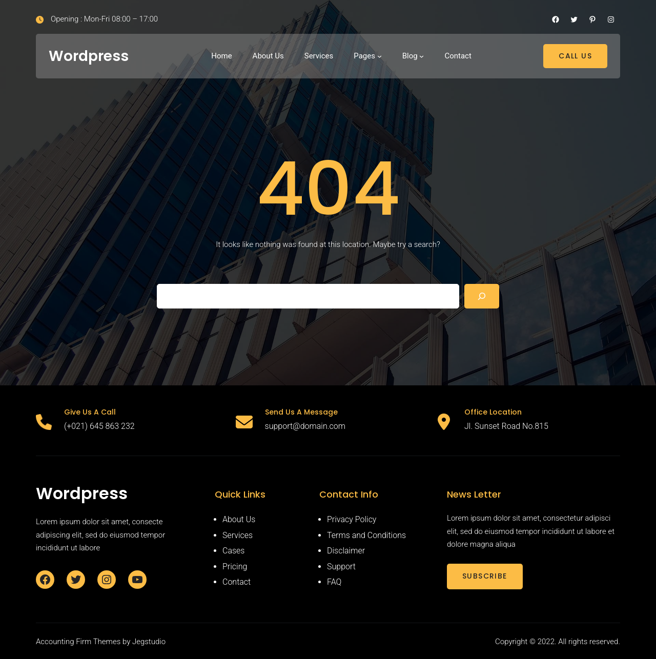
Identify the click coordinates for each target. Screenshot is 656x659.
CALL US (575, 56)
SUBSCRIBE (484, 576)
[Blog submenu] (421, 56)
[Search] (481, 296)
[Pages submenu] (379, 56)
